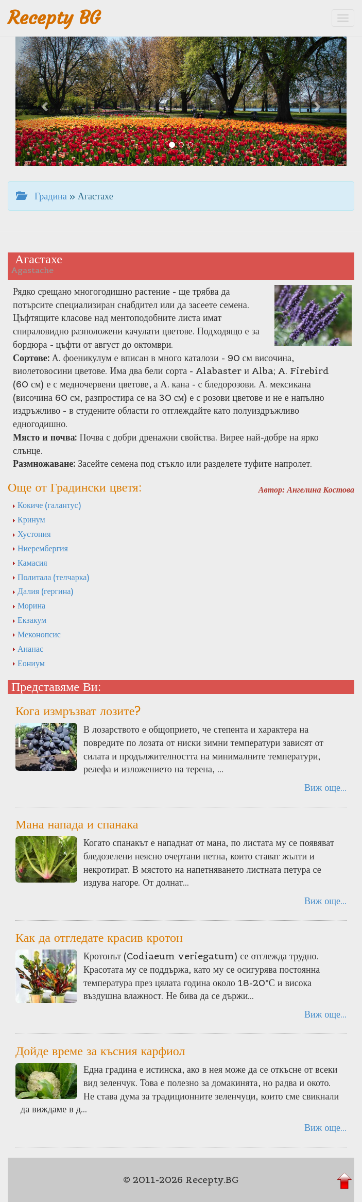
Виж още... (325, 787)
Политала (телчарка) (50, 577)
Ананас (27, 649)
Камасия (29, 562)
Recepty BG (54, 17)
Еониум (28, 663)
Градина (41, 196)
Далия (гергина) (42, 591)
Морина (28, 605)
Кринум (28, 519)
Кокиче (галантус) (46, 505)
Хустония (31, 534)
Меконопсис (36, 634)
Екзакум (29, 620)
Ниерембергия (40, 548)
